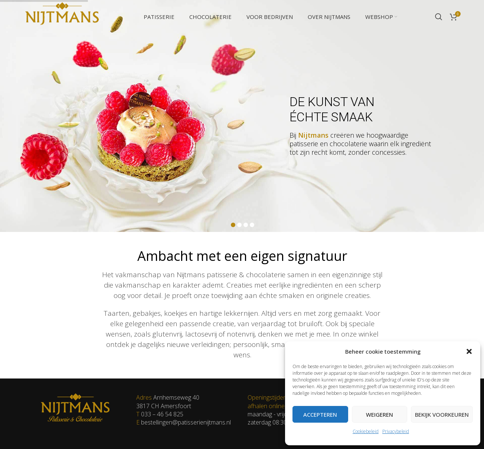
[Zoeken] (438, 16)
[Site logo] (62, 16)
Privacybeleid (395, 431)
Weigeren (379, 414)
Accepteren (320, 414)
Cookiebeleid (366, 431)
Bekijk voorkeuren (442, 414)
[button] (469, 351)
